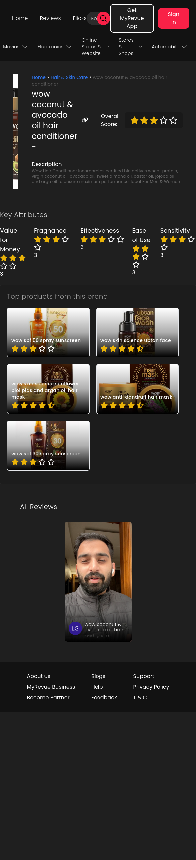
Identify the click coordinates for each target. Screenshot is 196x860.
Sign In (173, 18)
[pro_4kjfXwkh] (137, 389)
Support (143, 676)
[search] (103, 18)
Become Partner (48, 697)
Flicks (80, 18)
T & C (140, 697)
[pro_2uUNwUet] (137, 332)
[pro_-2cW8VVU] (48, 332)
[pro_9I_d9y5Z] (48, 446)
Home (20, 18)
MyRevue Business (51, 687)
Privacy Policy (151, 687)
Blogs (98, 676)
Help (97, 687)
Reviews (50, 18)
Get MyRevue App (132, 18)
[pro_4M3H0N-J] (48, 389)
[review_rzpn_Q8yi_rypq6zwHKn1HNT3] (98, 582)
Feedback (104, 697)
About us (38, 676)
